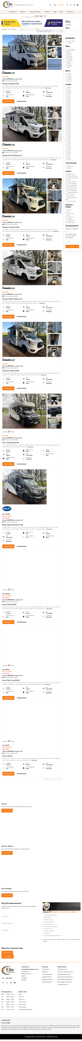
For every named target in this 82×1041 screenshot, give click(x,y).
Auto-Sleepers (71, 49)
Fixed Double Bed (72, 185)
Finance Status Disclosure (25, 1009)
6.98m (69, 116)
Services (48, 11)
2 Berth (69, 74)
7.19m (69, 123)
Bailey (69, 53)
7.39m (69, 136)
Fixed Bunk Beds (72, 183)
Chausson (70, 58)
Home (36, 16)
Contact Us (70, 11)
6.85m (69, 111)
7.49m (69, 143)
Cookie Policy (22, 1007)
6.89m (69, 113)
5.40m (69, 87)
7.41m (69, 140)
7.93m (69, 149)
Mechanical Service (47, 979)
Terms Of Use (22, 1002)
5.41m (69, 89)
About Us (21, 996)
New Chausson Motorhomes (65, 977)
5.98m (69, 93)
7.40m (69, 138)
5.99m (69, 94)
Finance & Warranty (36, 11)
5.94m (69, 91)
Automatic (70, 166)
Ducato (69, 210)
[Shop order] (49, 30)
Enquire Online (8, 101)
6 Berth (69, 81)
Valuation (23, 11)
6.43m (69, 105)
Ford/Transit (71, 217)
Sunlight (70, 65)
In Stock (70, 43)
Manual (69, 168)
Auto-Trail (70, 51)
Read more (48, 88)
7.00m (69, 120)
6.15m (69, 96)
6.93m (69, 114)
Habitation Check (47, 977)
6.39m (69, 102)
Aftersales (45, 971)
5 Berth (69, 79)
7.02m (69, 122)
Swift (69, 67)
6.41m (69, 103)
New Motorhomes (62, 969)
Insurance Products (47, 974)
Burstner (70, 56)
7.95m (69, 152)
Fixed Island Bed (72, 188)
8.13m (69, 158)
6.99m (69, 118)
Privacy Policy (22, 1004)
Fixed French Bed (72, 187)
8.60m (69, 159)
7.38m (69, 134)
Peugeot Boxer (71, 222)
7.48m (69, 141)
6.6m (69, 109)
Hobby (69, 64)
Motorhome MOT (46, 982)
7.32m (69, 131)
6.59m (69, 107)
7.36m (69, 132)
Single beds (71, 196)
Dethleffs (70, 60)
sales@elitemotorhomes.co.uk (30, 969)
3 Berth (69, 75)
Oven (40, 16)
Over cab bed (71, 194)
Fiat (69, 211)
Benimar (70, 55)
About (61, 11)
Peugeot (70, 219)
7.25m (69, 127)
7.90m (69, 147)
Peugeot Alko (71, 220)
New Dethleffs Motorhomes (65, 979)
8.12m (69, 156)
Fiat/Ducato (71, 213)
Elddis (69, 62)
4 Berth (69, 77)
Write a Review (7, 952)
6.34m (69, 98)
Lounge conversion (73, 192)
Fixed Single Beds (72, 190)
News (55, 11)
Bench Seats (71, 174)
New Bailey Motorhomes (64, 974)
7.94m (69, 150)
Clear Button (68, 24)
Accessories (45, 969)
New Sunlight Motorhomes (65, 982)
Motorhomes (13, 11)
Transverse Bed (72, 201)
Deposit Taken (71, 41)
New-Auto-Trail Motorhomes (65, 971)
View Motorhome (21, 101)
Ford (69, 215)
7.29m (69, 129)
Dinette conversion (73, 176)
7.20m (69, 125)
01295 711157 (8, 978)
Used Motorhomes (62, 984)
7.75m (69, 145)
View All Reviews (7, 956)
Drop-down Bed (72, 181)
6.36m (69, 100)
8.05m (69, 154)
